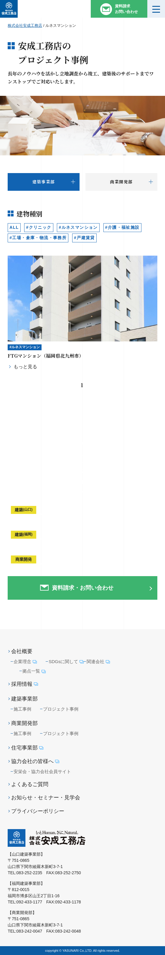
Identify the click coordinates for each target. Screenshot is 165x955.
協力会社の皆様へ (35, 761)
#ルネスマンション (78, 227)
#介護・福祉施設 (122, 227)
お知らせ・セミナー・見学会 (45, 798)
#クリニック (38, 227)
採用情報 (24, 684)
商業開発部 (24, 723)
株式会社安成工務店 (25, 25)
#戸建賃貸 (84, 237)
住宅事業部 (27, 748)
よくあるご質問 (29, 784)
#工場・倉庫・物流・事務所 (38, 237)
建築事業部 (24, 699)
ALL (14, 227)
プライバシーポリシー (37, 811)
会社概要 (21, 651)
